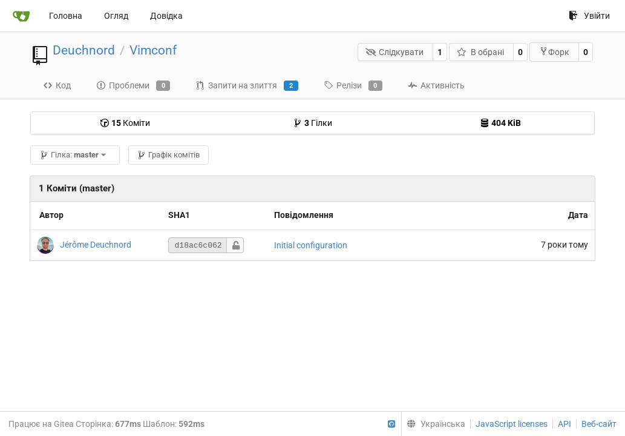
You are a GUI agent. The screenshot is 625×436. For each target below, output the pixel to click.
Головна (65, 16)
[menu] (433, 424)
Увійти (589, 16)
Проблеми (133, 86)
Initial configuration (310, 245)
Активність (436, 85)
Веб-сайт (599, 424)
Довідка (166, 16)
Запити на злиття (246, 86)
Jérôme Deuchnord (95, 244)
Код (57, 85)
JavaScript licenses (512, 424)
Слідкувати (394, 52)
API (564, 424)
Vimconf (153, 50)
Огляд (116, 16)
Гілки (312, 123)
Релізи (353, 86)
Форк (554, 52)
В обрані (480, 52)
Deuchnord (84, 50)
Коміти (125, 123)
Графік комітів (168, 154)
